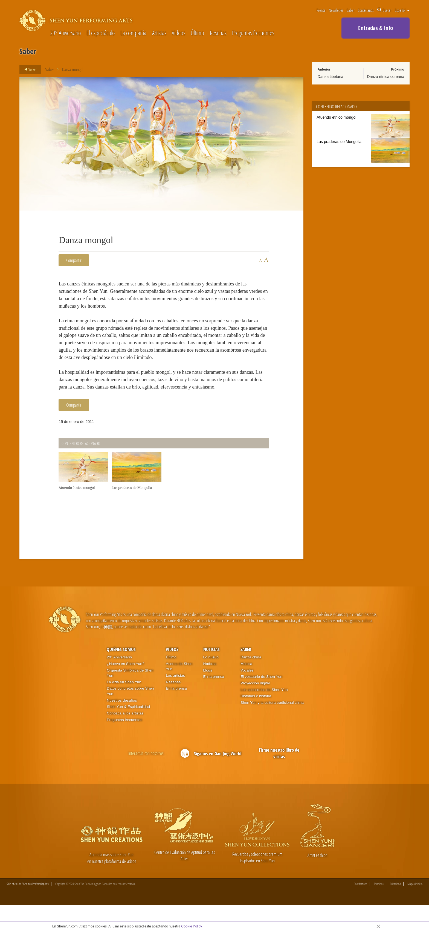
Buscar (384, 10)
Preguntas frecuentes (253, 33)
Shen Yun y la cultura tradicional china (272, 728)
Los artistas (175, 701)
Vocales (247, 696)
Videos (178, 33)
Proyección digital (255, 709)
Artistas (159, 33)
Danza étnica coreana (385, 76)
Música (246, 690)
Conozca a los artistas (125, 739)
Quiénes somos (121, 675)
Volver (29, 69)
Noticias (211, 675)
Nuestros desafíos (122, 726)
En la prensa (176, 714)
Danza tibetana (330, 76)
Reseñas (218, 33)
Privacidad (395, 910)
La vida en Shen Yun (124, 708)
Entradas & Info (375, 28)
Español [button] (402, 10)
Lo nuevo (211, 683)
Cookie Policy (191, 926)
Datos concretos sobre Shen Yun (130, 717)
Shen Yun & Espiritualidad (128, 733)
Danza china (250, 683)
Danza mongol (72, 69)
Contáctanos (366, 10)
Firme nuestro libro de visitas (279, 779)
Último (197, 33)
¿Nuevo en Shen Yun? (125, 690)
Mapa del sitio (414, 910)
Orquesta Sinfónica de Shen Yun (130, 699)
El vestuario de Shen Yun (261, 703)
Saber (351, 10)
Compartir (74, 260)
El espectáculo (100, 33)
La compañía (133, 33)
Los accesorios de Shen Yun (264, 715)
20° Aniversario (65, 33)
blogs (207, 696)
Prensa (321, 10)
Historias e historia (255, 722)
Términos (379, 910)
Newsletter (336, 10)
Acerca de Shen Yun (179, 692)
